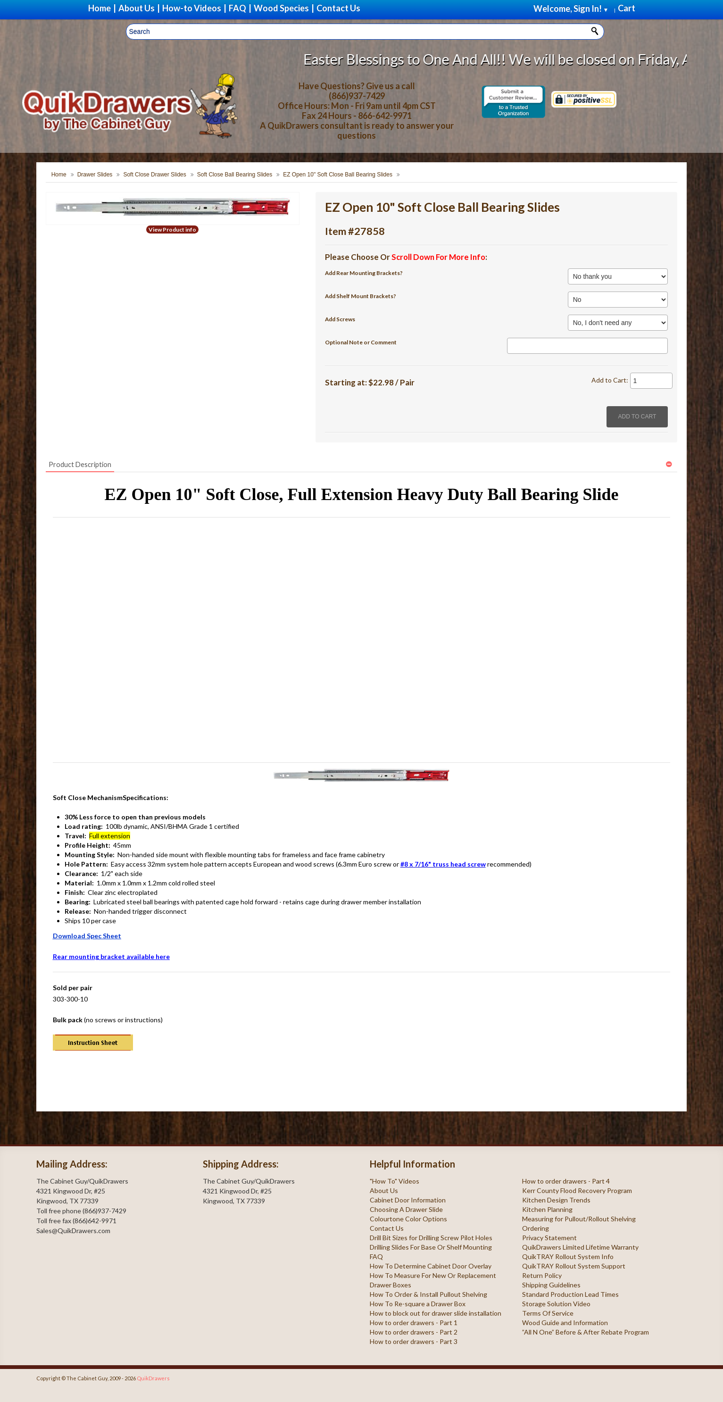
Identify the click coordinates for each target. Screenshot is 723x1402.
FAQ (376, 1256)
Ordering (535, 1228)
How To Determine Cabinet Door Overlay (430, 1266)
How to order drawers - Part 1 (413, 1323)
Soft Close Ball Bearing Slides (234, 174)
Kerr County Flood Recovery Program (577, 1190)
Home (58, 174)
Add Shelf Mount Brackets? (360, 296)
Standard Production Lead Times (570, 1294)
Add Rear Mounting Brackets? (364, 272)
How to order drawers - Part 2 (413, 1332)
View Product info (172, 229)
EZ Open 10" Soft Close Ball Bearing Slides (337, 174)
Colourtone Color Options (408, 1219)
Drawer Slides (95, 174)
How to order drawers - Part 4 (566, 1181)
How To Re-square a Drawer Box (417, 1304)
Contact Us (387, 1228)
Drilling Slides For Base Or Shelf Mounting (431, 1247)
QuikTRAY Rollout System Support (573, 1266)
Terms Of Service (547, 1313)
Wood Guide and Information (565, 1323)
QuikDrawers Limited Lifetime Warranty (580, 1247)
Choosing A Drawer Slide (406, 1209)
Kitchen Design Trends (556, 1200)
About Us (384, 1190)
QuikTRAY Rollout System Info (568, 1256)
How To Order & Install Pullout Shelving (428, 1294)
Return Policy (542, 1275)
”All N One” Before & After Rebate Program (585, 1332)
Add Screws (340, 319)
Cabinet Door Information (408, 1200)
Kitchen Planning (547, 1209)
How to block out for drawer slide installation (435, 1313)
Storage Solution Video (556, 1304)
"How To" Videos (394, 1181)
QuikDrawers (153, 1378)
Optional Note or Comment (361, 342)
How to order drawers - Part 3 (413, 1341)
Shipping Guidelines (551, 1285)
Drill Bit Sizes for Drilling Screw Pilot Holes (431, 1238)
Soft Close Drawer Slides (154, 174)
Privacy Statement (549, 1238)
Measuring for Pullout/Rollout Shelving (579, 1219)
